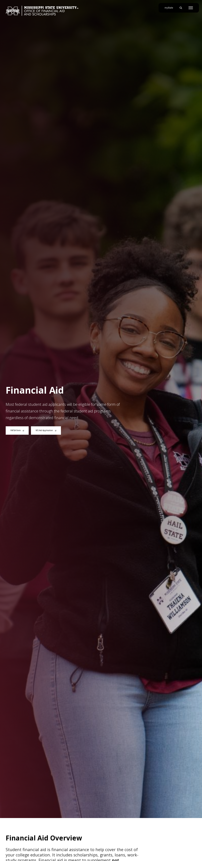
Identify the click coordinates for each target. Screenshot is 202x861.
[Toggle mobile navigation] (190, 8)
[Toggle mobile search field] (180, 8)
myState (170, 6)
